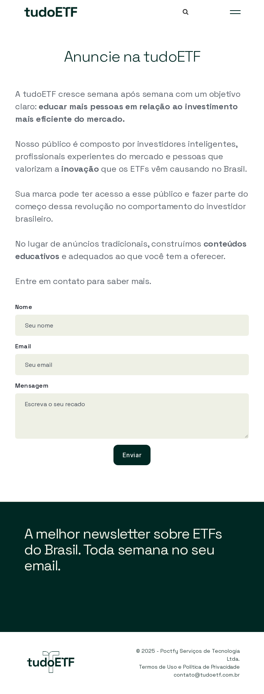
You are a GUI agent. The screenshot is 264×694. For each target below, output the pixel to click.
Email (23, 346)
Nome (23, 307)
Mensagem (31, 386)
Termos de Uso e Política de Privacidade (189, 666)
